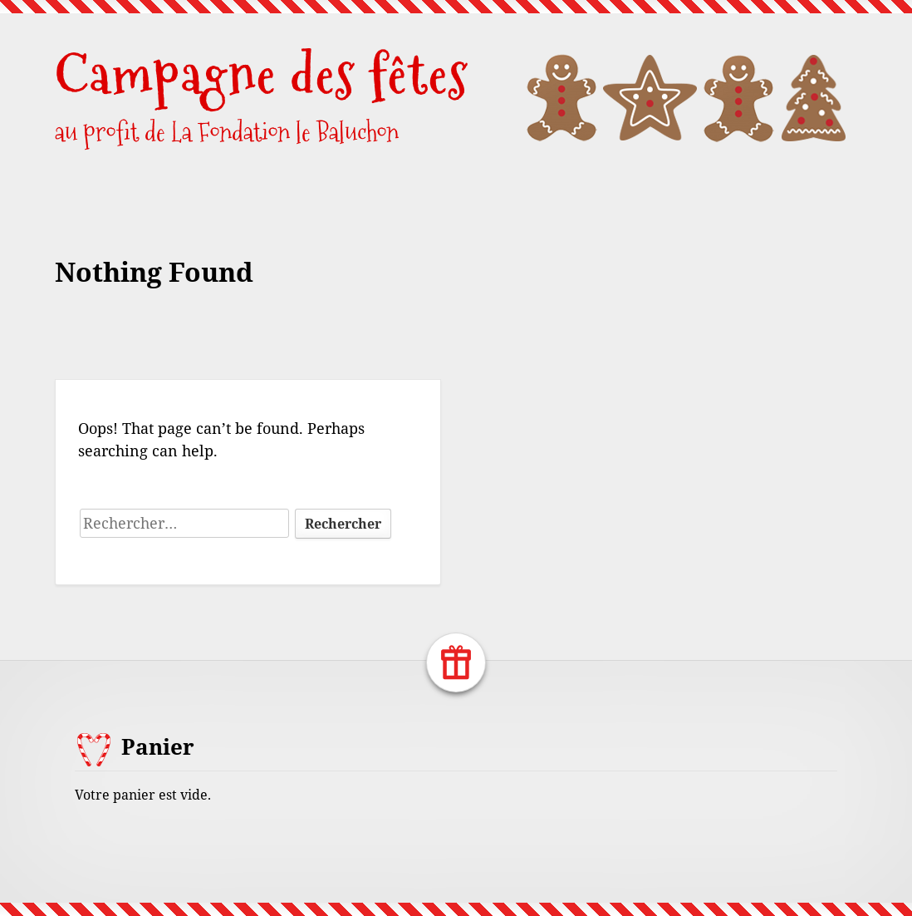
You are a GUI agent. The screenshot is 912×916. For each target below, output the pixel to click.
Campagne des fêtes (261, 74)
